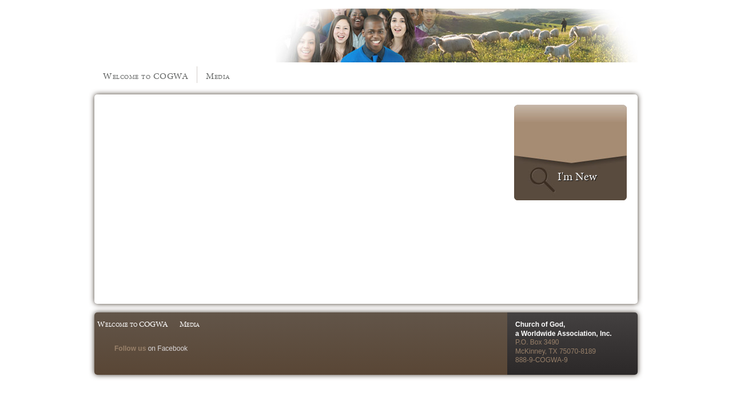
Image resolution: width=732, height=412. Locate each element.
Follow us (130, 348)
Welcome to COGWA (145, 75)
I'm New (577, 176)
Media (218, 75)
